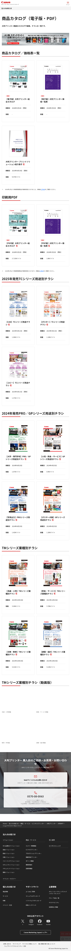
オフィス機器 (30, 861)
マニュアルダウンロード (33, 896)
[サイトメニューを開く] (68, 3)
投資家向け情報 (53, 907)
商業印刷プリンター (31, 857)
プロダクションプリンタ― (33, 853)
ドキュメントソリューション (11, 868)
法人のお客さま (6, 8)
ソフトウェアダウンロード (33, 901)
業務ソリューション (8, 872)
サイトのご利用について (29, 944)
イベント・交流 (7, 905)
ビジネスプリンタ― (31, 850)
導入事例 (52, 840)
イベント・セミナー (9, 879)
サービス (5, 896)
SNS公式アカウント (35, 916)
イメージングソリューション (11, 861)
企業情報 (52, 886)
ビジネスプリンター (38, 823)
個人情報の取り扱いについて (46, 944)
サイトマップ (17, 944)
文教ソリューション (8, 857)
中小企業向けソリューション (11, 846)
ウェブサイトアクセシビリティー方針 (15, 946)
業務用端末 (29, 865)
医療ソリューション (8, 853)
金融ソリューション (8, 850)
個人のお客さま (9, 886)
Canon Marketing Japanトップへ (35, 932)
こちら (43, 189)
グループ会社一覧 (54, 898)
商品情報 (5, 891)
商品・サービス (25, 823)
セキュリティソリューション (11, 865)
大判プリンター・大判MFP (55, 823)
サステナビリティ (54, 902)
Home (5, 823)
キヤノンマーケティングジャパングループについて (58, 892)
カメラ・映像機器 (31, 846)
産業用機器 (29, 868)
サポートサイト (32, 886)
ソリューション (8, 840)
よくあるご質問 (30, 891)
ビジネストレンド (55, 846)
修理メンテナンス (31, 905)
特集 (4, 901)
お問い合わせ (7, 944)
